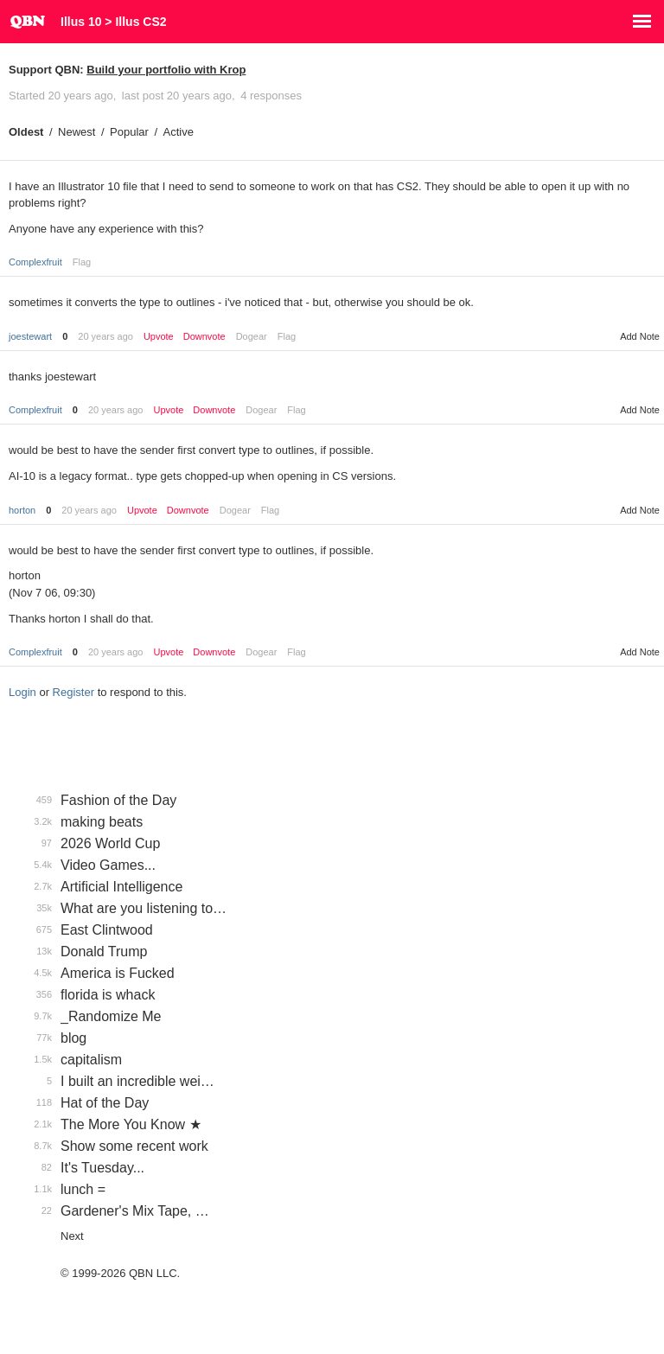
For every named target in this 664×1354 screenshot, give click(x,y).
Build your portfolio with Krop (166, 69)
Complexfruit (35, 262)
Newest (76, 131)
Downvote (204, 337)
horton (22, 510)
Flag (82, 262)
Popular (129, 131)
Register (73, 692)
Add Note (640, 336)
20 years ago (105, 336)
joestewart (30, 336)
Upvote (159, 337)
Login (22, 692)
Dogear (251, 336)
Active (178, 131)
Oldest (26, 131)
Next (72, 1236)
